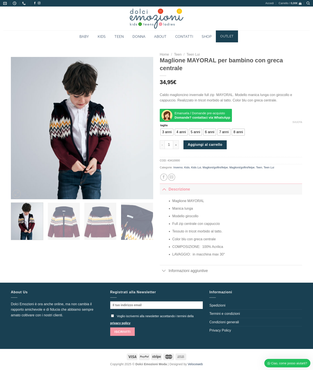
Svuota (297, 122)
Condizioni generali (224, 322)
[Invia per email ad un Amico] (171, 177)
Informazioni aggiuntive (184, 271)
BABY (84, 37)
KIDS (102, 37)
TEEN (119, 37)
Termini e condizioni (224, 313)
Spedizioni (217, 305)
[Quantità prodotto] (169, 144)
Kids (187, 167)
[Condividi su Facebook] (163, 177)
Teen (178, 54)
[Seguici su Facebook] (34, 3)
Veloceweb (195, 364)
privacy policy (120, 323)
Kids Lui (196, 167)
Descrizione (175, 189)
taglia (164, 125)
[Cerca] (308, 3)
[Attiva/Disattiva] (164, 189)
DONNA (138, 37)
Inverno (178, 167)
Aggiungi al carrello (205, 144)
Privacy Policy (220, 330)
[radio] (167, 132)
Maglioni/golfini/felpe (215, 167)
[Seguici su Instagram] (39, 3)
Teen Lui (193, 54)
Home (164, 54)
